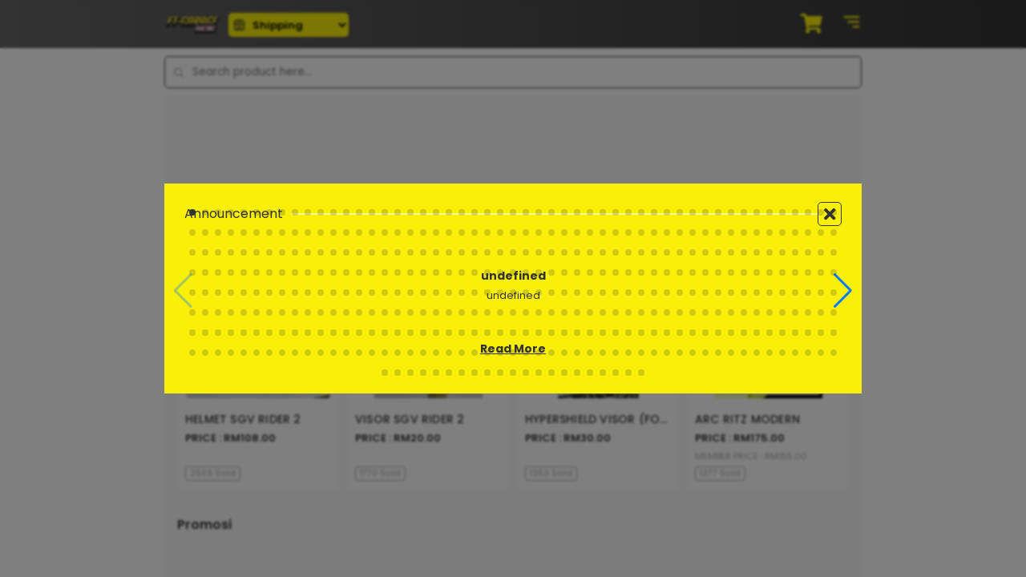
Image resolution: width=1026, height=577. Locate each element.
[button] (843, 291)
